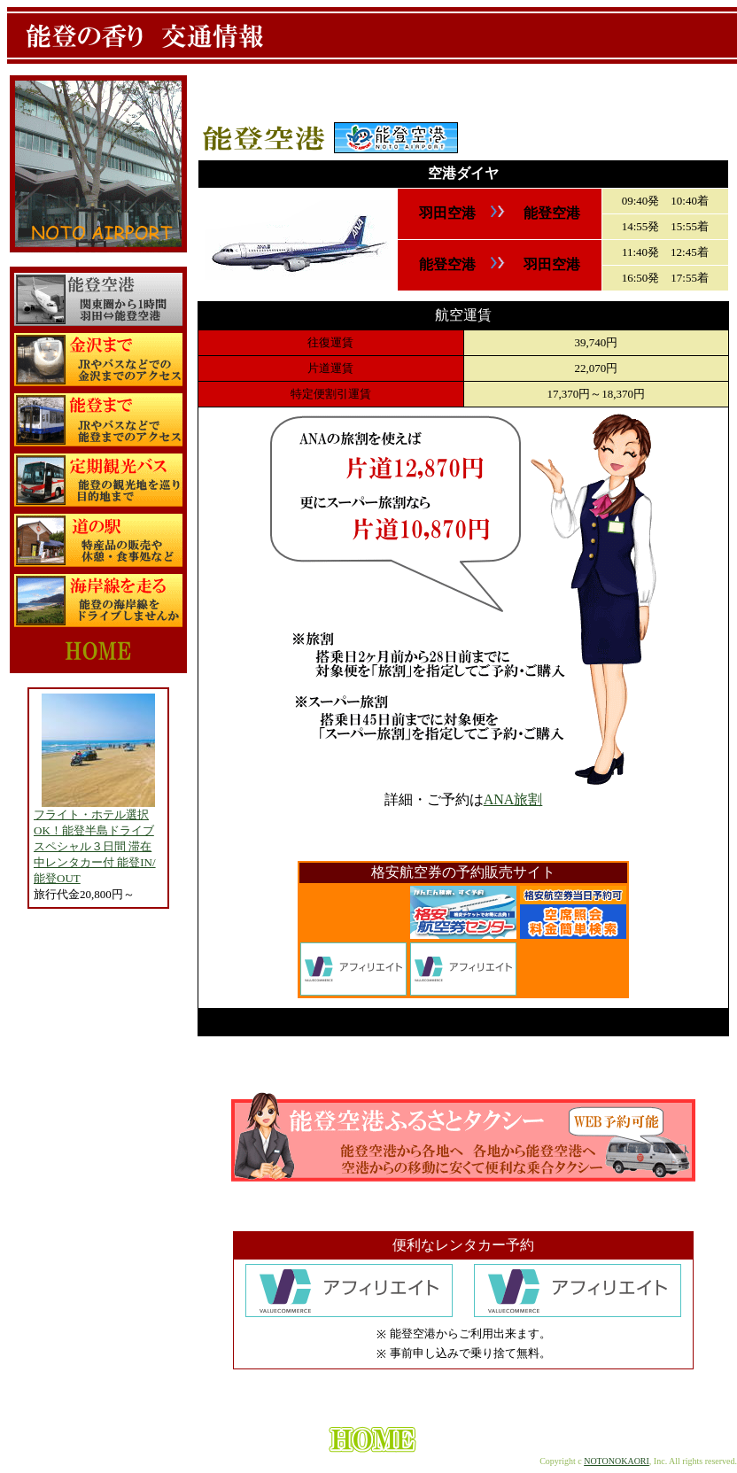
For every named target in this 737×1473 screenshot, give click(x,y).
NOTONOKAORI (616, 1461)
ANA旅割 (513, 799)
